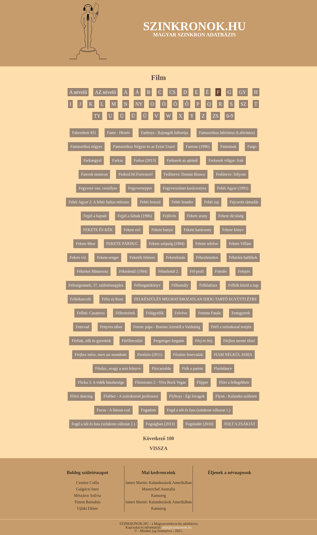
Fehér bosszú (150, 202)
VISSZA (158, 448)
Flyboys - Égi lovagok (187, 396)
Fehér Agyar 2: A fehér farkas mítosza (98, 202)
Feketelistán (175, 257)
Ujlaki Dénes (87, 508)
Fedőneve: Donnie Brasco (184, 174)
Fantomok (228, 146)
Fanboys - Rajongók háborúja (164, 133)
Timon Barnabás (87, 502)
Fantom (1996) (198, 146)
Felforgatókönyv (147, 285)
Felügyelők (155, 313)
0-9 (229, 116)
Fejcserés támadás (244, 202)
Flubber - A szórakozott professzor (130, 396)
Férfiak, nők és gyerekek (91, 341)
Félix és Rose (112, 299)
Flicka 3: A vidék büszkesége (101, 382)
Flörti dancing (81, 396)
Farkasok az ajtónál (182, 160)
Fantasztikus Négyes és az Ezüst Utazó (144, 146)
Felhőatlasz (208, 285)
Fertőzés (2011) (149, 354)
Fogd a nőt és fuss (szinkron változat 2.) (103, 424)
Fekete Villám (240, 243)
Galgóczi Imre (87, 489)
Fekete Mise (85, 243)
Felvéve (181, 313)
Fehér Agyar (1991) (232, 188)
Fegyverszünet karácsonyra (184, 188)
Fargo (252, 146)
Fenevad (82, 327)
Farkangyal (92, 160)
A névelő (78, 92)
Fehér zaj (211, 202)
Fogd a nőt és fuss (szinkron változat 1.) (198, 410)
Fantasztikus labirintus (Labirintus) (227, 133)
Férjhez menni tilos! (239, 341)
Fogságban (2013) (160, 424)
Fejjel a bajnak (95, 216)
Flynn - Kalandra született (236, 396)
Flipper (202, 382)
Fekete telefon (206, 243)
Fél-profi (197, 271)
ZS (215, 116)
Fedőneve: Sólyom (231, 174)
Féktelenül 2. (168, 271)
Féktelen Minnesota (92, 271)
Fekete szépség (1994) (166, 243)
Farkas (117, 160)
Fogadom (148, 410)
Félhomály (180, 285)
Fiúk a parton (192, 368)
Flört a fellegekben (234, 382)
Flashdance (223, 368)
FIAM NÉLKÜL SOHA (233, 354)
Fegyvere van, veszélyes (98, 188)
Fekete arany (197, 216)
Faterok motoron (94, 174)
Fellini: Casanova (91, 313)
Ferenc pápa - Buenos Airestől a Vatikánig (166, 327)
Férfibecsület (132, 341)
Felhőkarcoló (80, 299)
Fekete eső (132, 230)
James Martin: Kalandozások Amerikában (158, 483)
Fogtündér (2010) (199, 424)
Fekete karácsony (197, 230)
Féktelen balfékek (243, 257)
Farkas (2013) (145, 160)
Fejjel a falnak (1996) (134, 216)
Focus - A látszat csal (113, 410)
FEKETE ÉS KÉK (98, 230)
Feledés (221, 271)
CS (172, 92)
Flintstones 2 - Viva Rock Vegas (160, 382)
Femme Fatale (209, 313)
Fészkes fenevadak (188, 354)
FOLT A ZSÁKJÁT (239, 424)
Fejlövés (169, 216)
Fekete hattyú (162, 230)
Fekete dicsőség (231, 216)
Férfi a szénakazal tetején (231, 327)
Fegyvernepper (140, 188)
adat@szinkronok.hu (177, 527)
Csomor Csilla (87, 483)
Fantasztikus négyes (86, 146)
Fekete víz (78, 257)
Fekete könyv (233, 230)
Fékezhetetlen (207, 257)
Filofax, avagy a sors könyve (118, 368)
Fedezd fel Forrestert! (135, 174)
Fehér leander (182, 202)
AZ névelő (105, 92)
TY (97, 116)
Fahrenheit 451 (84, 133)
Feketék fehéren (142, 257)
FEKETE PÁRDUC (122, 243)
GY (242, 92)
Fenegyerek (240, 313)
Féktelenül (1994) (133, 271)
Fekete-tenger (108, 257)
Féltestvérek (125, 313)
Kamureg (158, 495)
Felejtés (244, 271)
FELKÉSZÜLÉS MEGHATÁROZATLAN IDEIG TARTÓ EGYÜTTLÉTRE (195, 299)
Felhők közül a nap (243, 285)
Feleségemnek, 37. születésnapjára (95, 285)
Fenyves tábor (111, 327)
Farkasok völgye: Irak (225, 160)
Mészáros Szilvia (87, 495)
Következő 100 (158, 438)
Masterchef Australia (158, 489)
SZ (243, 104)
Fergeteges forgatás (168, 341)
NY (139, 104)
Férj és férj (203, 341)
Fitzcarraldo (161, 368)
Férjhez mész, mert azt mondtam (100, 354)
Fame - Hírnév (118, 133)
